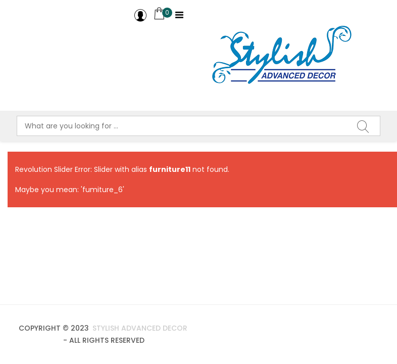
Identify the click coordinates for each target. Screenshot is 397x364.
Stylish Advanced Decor (138, 328)
